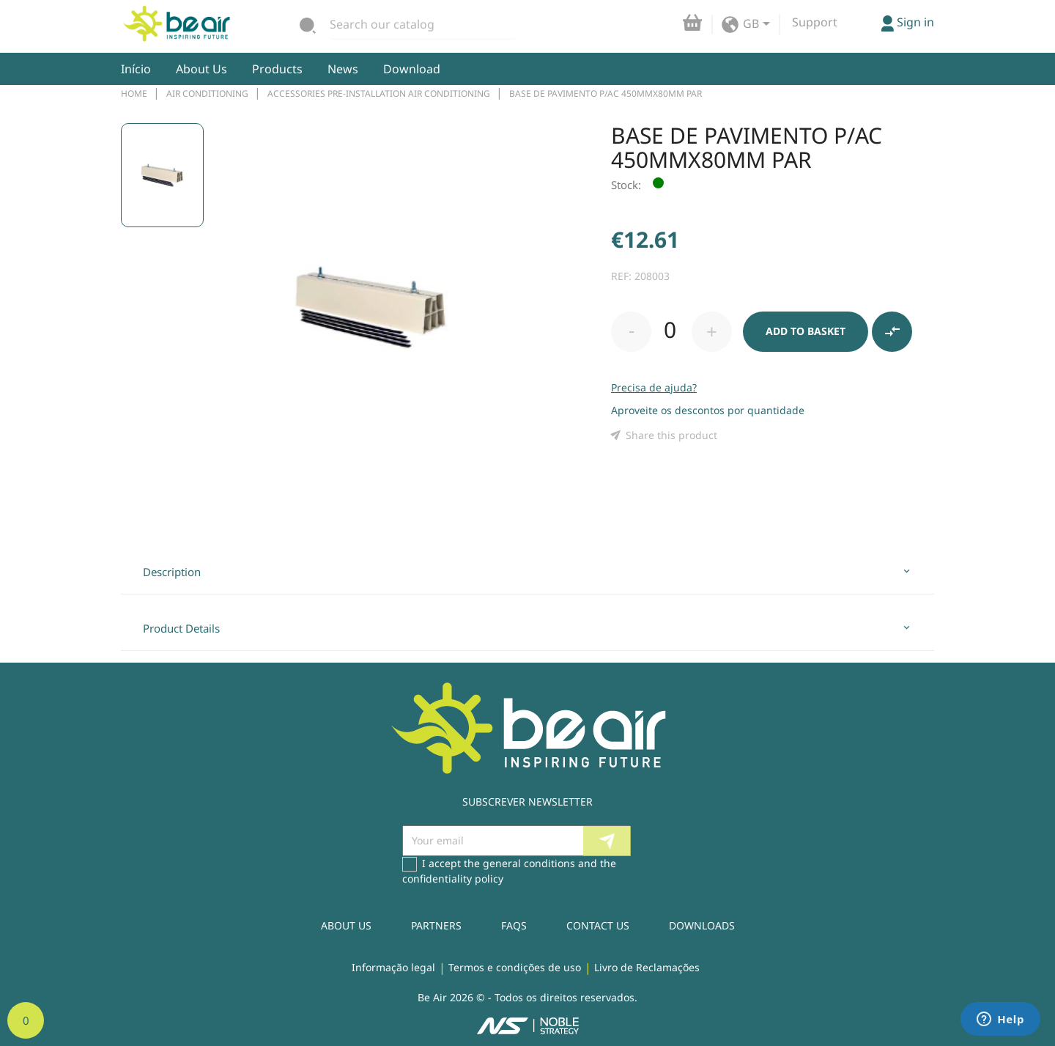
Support (814, 22)
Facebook (669, 841)
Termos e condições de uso (514, 967)
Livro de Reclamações (647, 967)
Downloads (702, 925)
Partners (436, 925)
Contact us (597, 925)
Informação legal (393, 967)
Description (172, 571)
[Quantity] (669, 330)
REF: (621, 276)
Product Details (181, 628)
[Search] (423, 25)
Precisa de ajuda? (654, 387)
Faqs (514, 925)
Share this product (664, 435)
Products (277, 69)
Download (411, 69)
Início (136, 69)
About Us (201, 69)
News (342, 69)
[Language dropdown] (759, 25)
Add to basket (805, 331)
